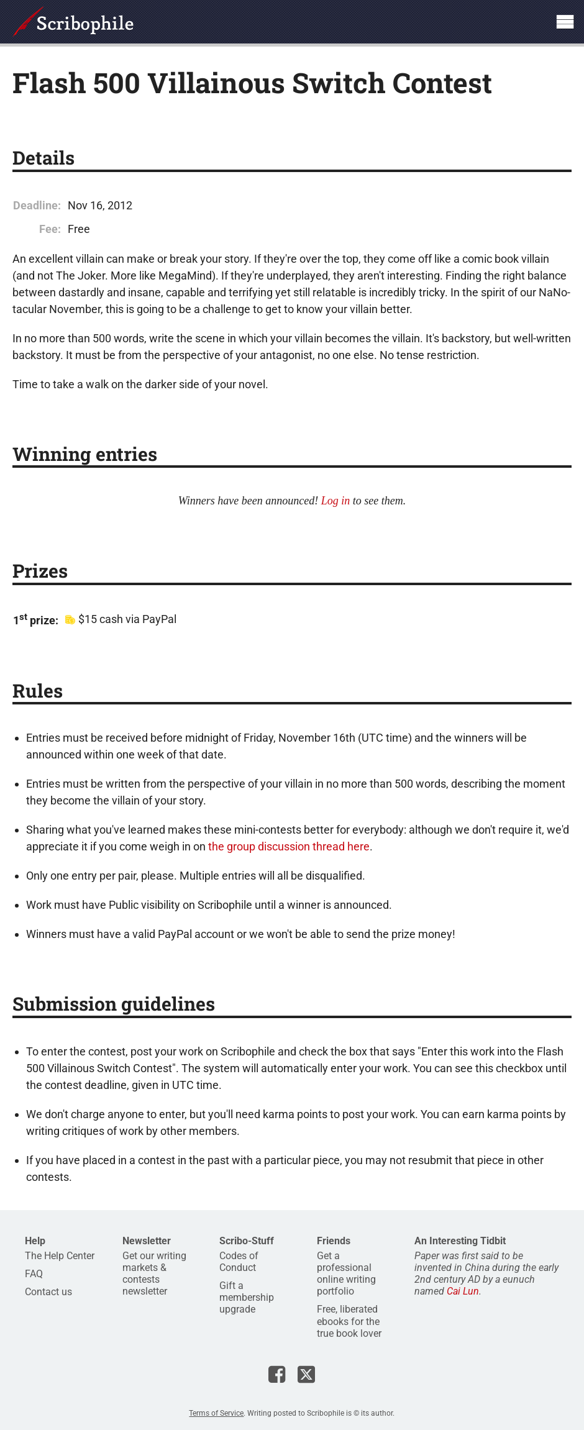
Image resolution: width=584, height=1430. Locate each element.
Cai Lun (463, 1291)
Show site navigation (564, 21)
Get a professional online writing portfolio (346, 1274)
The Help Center (59, 1256)
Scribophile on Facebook (276, 1374)
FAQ (34, 1274)
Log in (335, 500)
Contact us (48, 1292)
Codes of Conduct (238, 1261)
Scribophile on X (306, 1374)
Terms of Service (216, 1413)
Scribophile (73, 21)
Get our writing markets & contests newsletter (154, 1274)
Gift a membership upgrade (246, 1297)
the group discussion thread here (289, 846)
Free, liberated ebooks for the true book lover (349, 1321)
